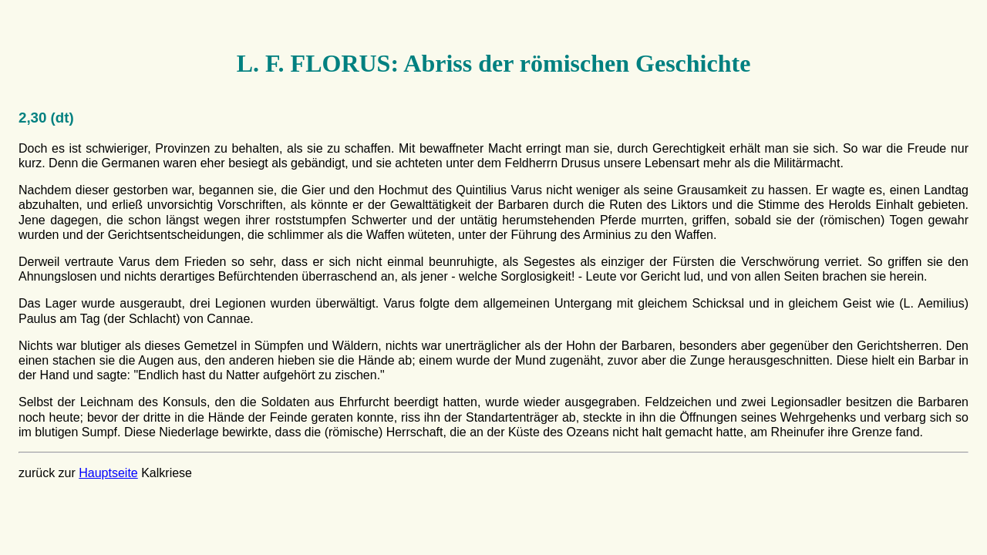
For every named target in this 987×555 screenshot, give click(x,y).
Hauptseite (108, 472)
